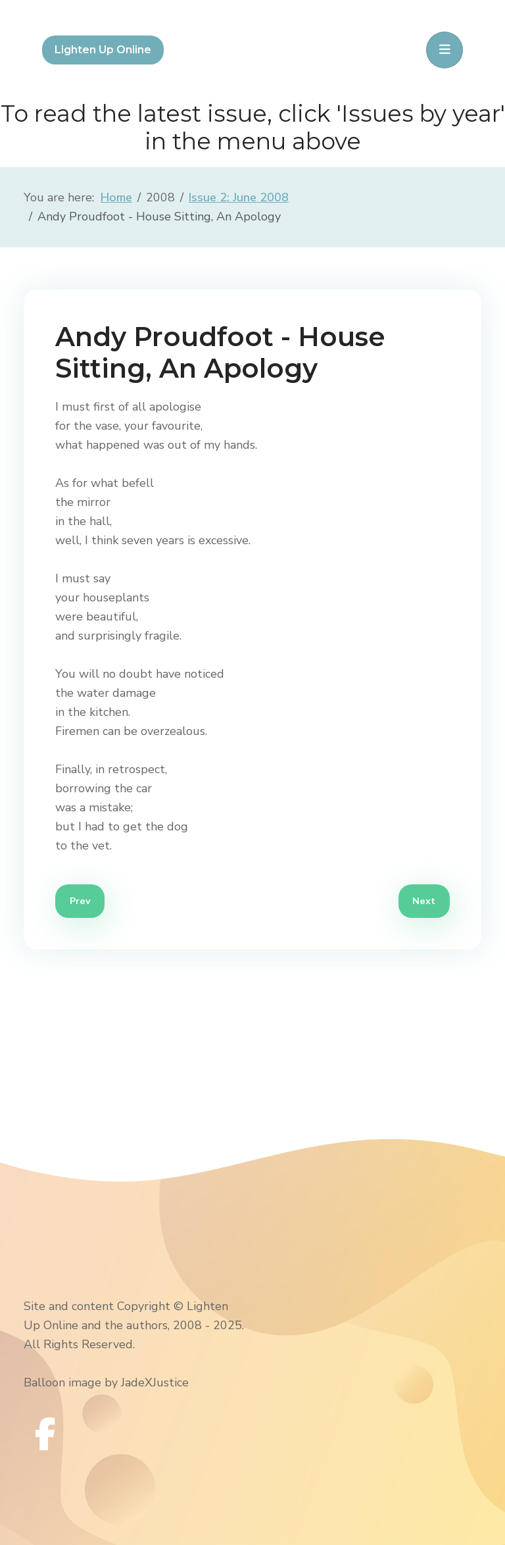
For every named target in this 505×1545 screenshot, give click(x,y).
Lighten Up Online (103, 49)
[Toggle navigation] (444, 50)
